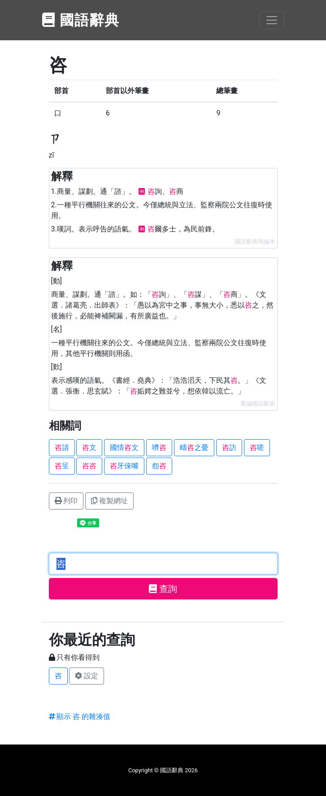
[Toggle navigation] (271, 20)
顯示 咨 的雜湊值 (80, 716)
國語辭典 (81, 20)
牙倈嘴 (124, 466)
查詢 (163, 588)
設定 (86, 676)
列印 (66, 500)
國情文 (124, 447)
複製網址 (109, 500)
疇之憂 (194, 447)
